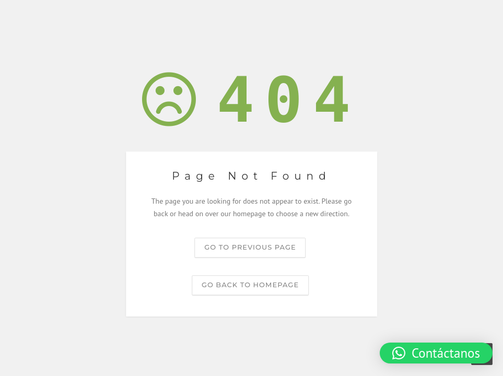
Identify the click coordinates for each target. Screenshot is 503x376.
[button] (436, 353)
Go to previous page (250, 247)
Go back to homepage (250, 284)
